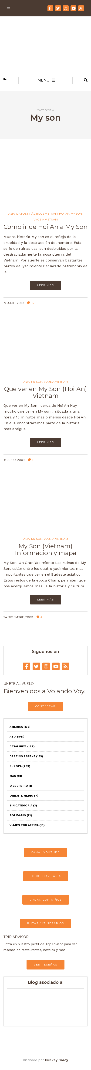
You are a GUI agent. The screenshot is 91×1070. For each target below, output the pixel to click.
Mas (16, 776)
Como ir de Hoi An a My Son (45, 227)
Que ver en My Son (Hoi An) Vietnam (45, 392)
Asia (11, 213)
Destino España (26, 756)
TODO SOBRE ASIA (45, 876)
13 (30, 303)
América (20, 726)
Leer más (45, 285)
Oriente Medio (24, 795)
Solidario (21, 815)
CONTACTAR (45, 706)
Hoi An (64, 213)
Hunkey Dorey (56, 1060)
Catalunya (22, 746)
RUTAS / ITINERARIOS (45, 923)
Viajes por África (27, 825)
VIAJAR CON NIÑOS (46, 899)
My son (76, 213)
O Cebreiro (21, 785)
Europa (20, 766)
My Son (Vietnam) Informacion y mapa (45, 549)
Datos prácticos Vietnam (37, 213)
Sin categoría (23, 805)
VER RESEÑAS (45, 964)
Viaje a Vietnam (46, 219)
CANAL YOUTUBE (45, 852)
